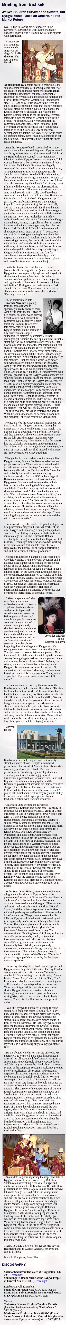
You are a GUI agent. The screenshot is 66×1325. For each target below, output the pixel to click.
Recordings (16, 1274)
